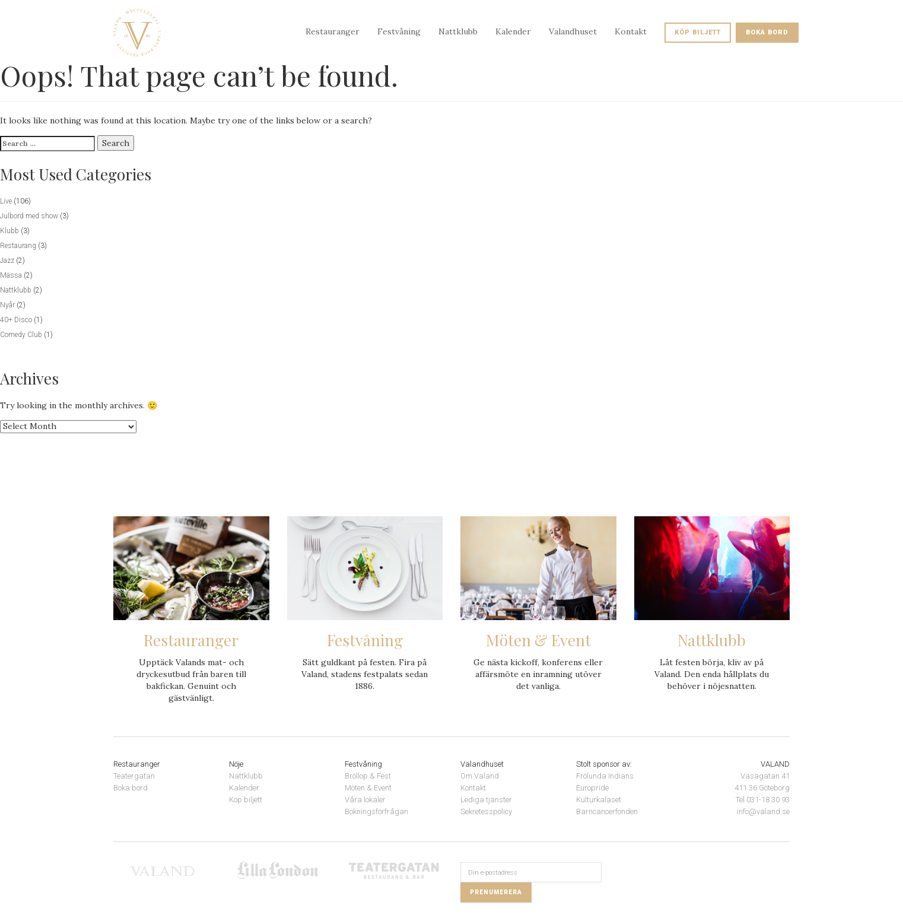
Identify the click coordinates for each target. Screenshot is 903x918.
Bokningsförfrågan (376, 811)
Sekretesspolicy (486, 811)
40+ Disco (16, 320)
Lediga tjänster (486, 799)
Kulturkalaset (598, 799)
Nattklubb (458, 31)
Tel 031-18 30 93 (763, 799)
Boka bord (767, 32)
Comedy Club (21, 335)
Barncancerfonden (607, 811)
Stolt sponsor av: (604, 764)
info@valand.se (763, 811)
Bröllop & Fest (368, 775)
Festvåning (399, 31)
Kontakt (631, 31)
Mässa (11, 275)
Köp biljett (698, 32)
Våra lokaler (365, 799)
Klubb (9, 231)
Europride (592, 787)
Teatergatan (134, 775)
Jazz (7, 260)
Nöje (236, 764)
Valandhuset (573, 31)
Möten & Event (368, 787)
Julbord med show (29, 216)
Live (6, 201)
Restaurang (18, 246)
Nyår (7, 305)
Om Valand (479, 775)
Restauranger (333, 31)
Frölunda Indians (605, 775)
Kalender (513, 31)
